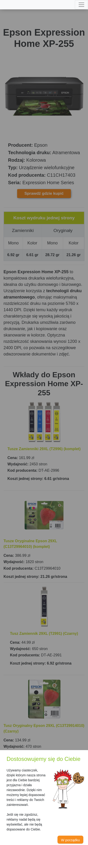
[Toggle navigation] (81, 4)
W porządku (70, 840)
